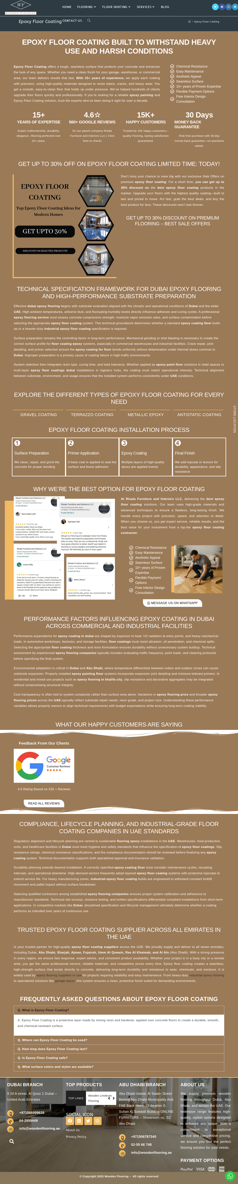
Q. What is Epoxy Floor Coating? (43, 1010)
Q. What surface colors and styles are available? (56, 1067)
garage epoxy (65, 981)
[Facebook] (222, 7)
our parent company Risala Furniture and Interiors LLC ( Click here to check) (92, 135)
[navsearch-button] (11, 1142)
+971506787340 (143, 1137)
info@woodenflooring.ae (39, 1128)
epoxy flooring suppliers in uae (59, 975)
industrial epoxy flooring (206, 975)
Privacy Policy (76, 1137)
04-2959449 (28, 1121)
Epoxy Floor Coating (206, 21)
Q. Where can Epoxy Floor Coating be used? (52, 1040)
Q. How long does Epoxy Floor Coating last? (52, 1049)
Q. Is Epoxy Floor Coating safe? (43, 1058)
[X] (215, 7)
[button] (119, 1010)
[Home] (189, 21)
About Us (72, 1130)
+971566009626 (31, 1113)
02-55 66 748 (141, 1145)
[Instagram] (228, 7)
